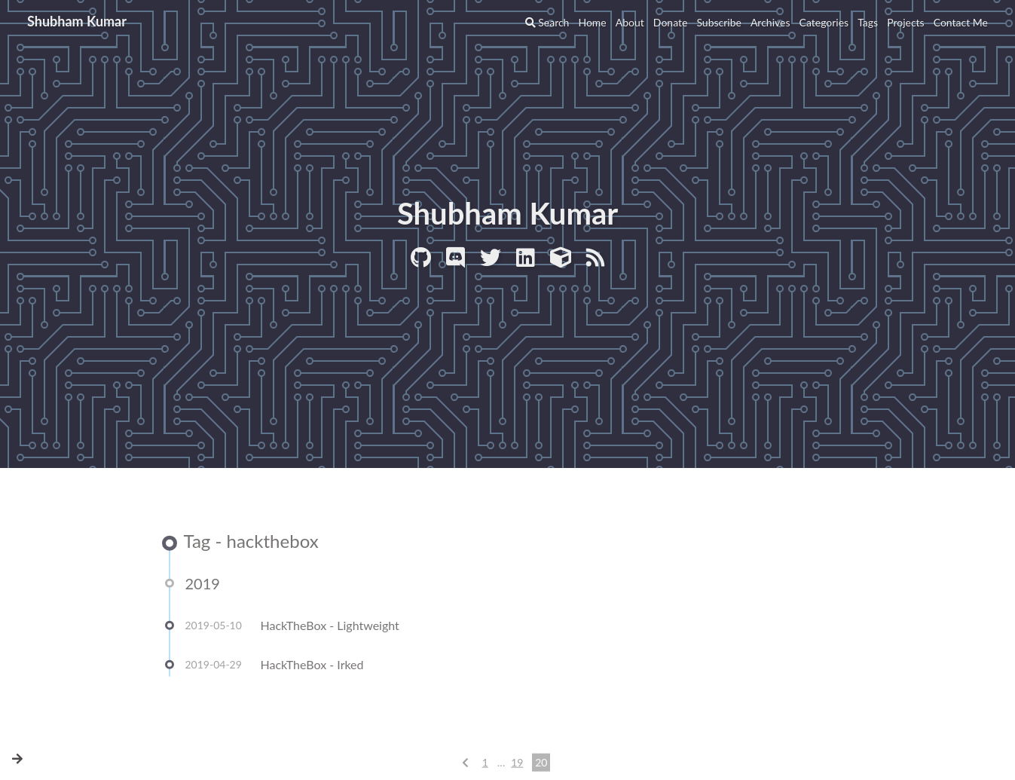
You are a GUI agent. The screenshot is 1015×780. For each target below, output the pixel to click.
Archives (770, 22)
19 (517, 763)
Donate (670, 22)
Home (592, 22)
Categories (824, 22)
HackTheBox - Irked (312, 665)
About (630, 22)
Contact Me (961, 22)
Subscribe (718, 22)
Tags (868, 22)
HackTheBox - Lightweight (330, 626)
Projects (906, 22)
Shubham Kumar (77, 21)
